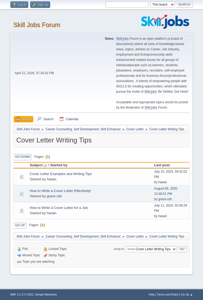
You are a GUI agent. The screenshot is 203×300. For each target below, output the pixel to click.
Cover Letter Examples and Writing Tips (61, 174)
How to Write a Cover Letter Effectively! (60, 191)
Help (151, 294)
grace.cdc (54, 196)
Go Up (20, 225)
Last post (162, 165)
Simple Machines (46, 294)
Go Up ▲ (187, 294)
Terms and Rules (167, 294)
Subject (38, 165)
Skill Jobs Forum (36, 24)
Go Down (22, 156)
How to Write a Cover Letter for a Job (59, 208)
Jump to (119, 248)
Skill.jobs (122, 39)
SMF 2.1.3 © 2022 (21, 294)
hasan (51, 179)
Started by (58, 165)
